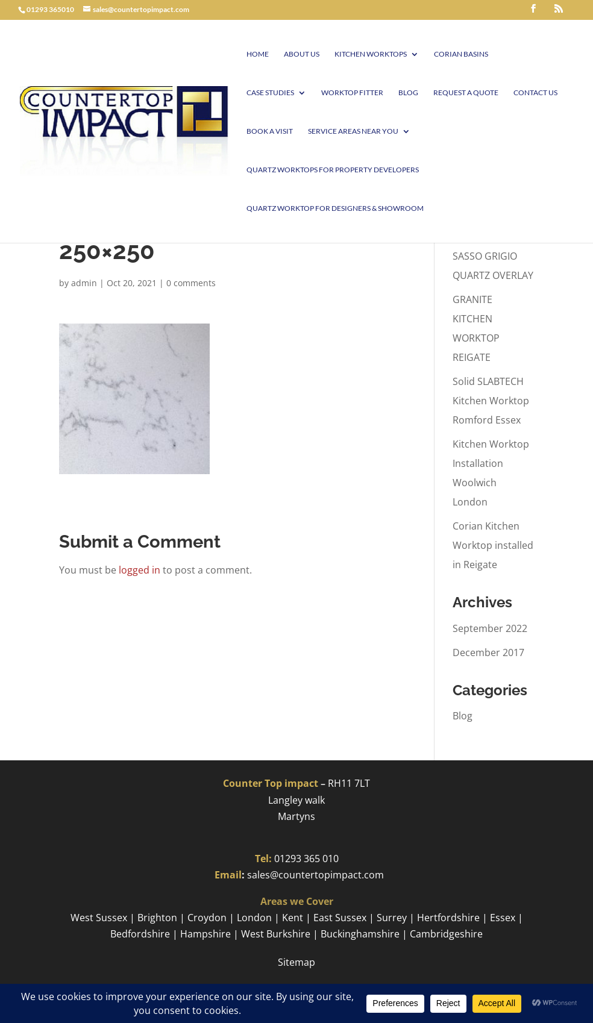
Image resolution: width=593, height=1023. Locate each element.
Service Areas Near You (353, 131)
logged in (139, 570)
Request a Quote (465, 93)
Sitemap (296, 962)
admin (84, 283)
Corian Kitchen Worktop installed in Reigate (493, 545)
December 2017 (488, 652)
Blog (408, 93)
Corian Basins (461, 54)
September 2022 (490, 628)
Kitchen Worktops (370, 54)
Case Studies (270, 93)
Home (257, 54)
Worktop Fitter (352, 93)
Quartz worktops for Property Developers (332, 170)
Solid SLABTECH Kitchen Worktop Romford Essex (491, 401)
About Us (301, 54)
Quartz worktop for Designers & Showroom (335, 208)
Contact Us (535, 93)
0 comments (191, 283)
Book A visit (269, 131)
